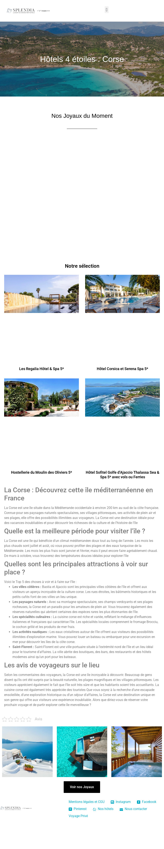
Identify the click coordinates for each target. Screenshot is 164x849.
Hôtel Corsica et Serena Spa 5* (122, 369)
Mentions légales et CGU (86, 802)
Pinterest (78, 809)
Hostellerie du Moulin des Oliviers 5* (41, 472)
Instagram (121, 802)
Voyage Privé (78, 816)
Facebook (146, 802)
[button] (107, 9)
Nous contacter (133, 809)
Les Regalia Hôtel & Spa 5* (41, 369)
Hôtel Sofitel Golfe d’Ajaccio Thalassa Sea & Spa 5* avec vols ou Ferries (122, 474)
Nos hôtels (103, 809)
